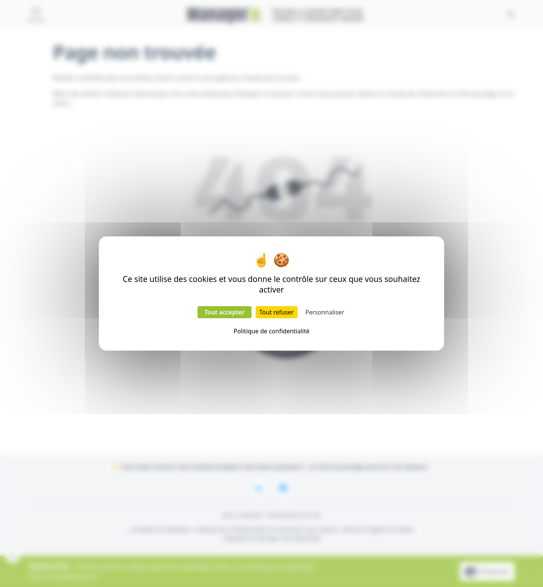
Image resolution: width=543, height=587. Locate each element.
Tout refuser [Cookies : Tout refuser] (276, 312)
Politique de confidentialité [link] (271, 331)
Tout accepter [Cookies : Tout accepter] (224, 312)
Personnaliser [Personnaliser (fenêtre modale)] (324, 312)
